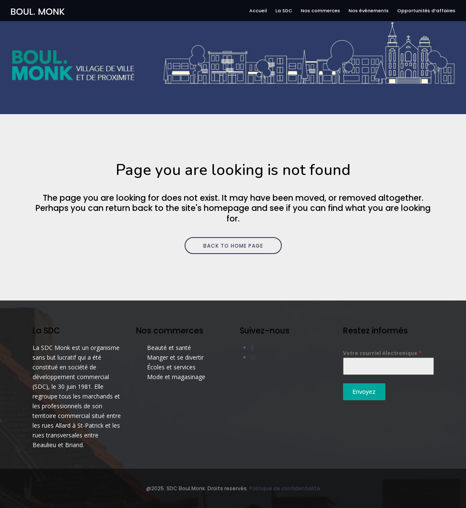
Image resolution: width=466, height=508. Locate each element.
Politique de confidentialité (284, 488)
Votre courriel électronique (382, 353)
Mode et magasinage (176, 377)
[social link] (252, 348)
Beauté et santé (169, 348)
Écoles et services (171, 367)
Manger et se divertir (175, 357)
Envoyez (364, 392)
